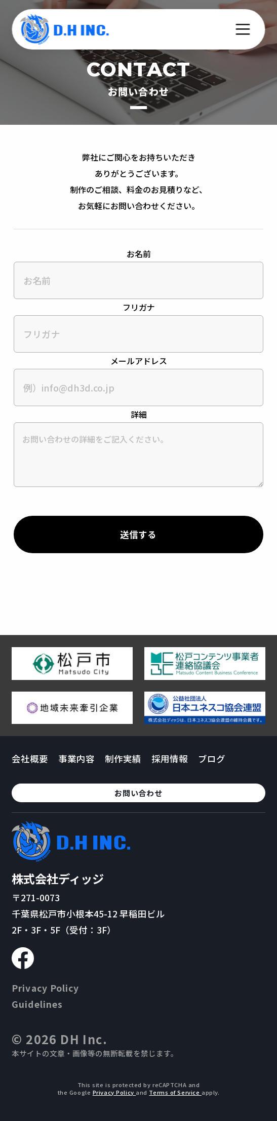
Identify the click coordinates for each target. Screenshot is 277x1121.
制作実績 (123, 758)
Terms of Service (175, 1092)
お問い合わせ (138, 793)
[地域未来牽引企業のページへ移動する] (72, 720)
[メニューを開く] (243, 29)
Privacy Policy (45, 988)
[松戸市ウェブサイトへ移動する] (72, 676)
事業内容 (76, 758)
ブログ (211, 758)
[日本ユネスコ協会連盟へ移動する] (204, 720)
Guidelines (37, 1004)
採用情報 (169, 758)
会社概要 (30, 758)
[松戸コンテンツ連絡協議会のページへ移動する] (204, 676)
